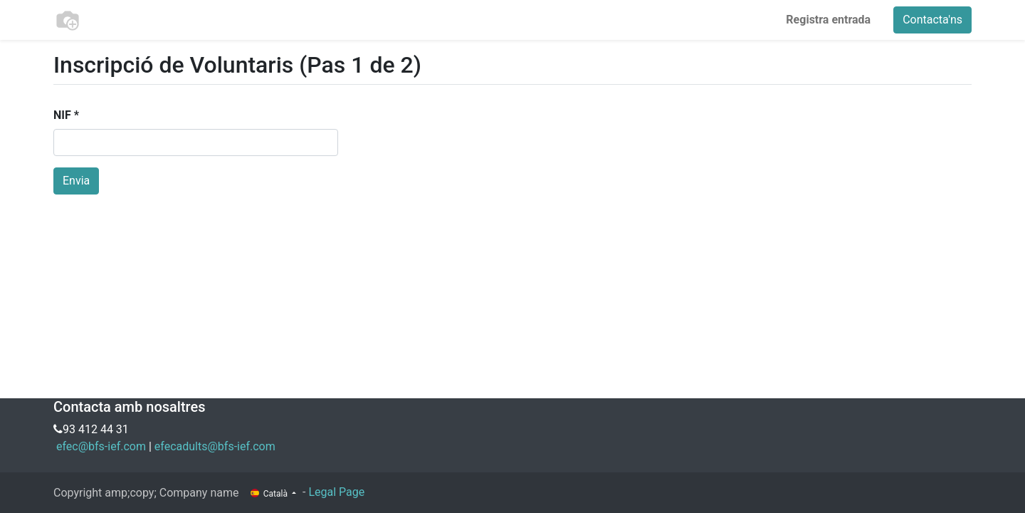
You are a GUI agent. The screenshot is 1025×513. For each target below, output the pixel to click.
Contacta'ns (932, 19)
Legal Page (336, 492)
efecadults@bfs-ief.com (214, 446)
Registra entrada (828, 19)
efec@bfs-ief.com (101, 446)
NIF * (66, 115)
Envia (76, 180)
